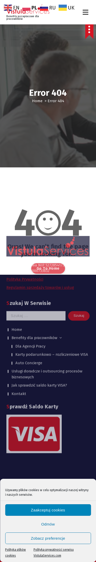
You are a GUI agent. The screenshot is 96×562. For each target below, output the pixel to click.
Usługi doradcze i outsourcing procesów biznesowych (47, 331)
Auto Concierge (28, 320)
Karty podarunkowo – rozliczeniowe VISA (51, 311)
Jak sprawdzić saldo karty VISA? (39, 342)
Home (37, 101)
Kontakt (19, 350)
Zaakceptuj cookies (48, 510)
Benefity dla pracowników (34, 295)
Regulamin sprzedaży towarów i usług (40, 244)
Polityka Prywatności (24, 236)
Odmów (48, 524)
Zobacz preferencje (48, 538)
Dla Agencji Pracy (30, 303)
